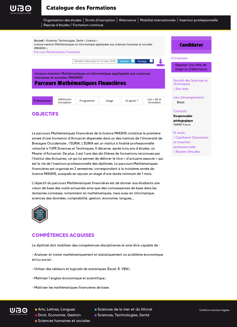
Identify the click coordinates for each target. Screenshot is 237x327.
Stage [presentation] (109, 100)
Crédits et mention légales (214, 310)
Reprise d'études (188, 152)
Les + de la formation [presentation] (154, 101)
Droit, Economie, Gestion (58, 315)
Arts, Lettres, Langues (55, 309)
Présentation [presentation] (42, 100)
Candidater (191, 45)
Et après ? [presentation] (132, 100)
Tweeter (127, 61)
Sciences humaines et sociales (62, 320)
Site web (182, 89)
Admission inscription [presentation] (64, 101)
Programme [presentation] (87, 100)
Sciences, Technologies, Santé (122, 315)
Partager (145, 61)
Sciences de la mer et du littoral (123, 309)
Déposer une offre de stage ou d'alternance (191, 67)
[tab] (42, 100)
